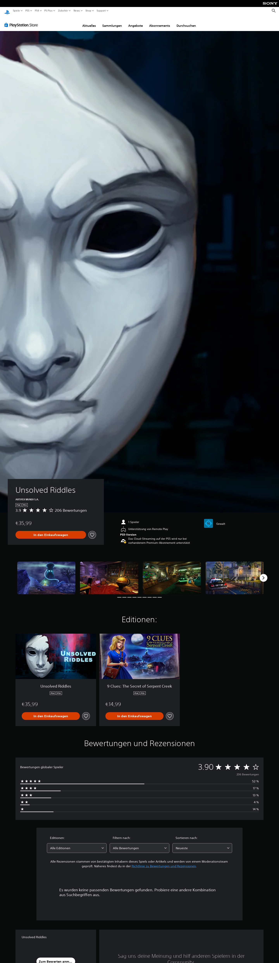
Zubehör (63, 10)
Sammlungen (112, 22)
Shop (88, 10)
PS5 (27, 10)
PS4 (37, 10)
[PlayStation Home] (7, 11)
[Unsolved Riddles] (46, 574)
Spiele (16, 10)
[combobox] (77, 844)
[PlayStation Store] (22, 21)
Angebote (135, 22)
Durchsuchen (186, 22)
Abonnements (159, 22)
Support (101, 10)
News (77, 10)
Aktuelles (89, 22)
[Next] (263, 574)
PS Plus (48, 10)
